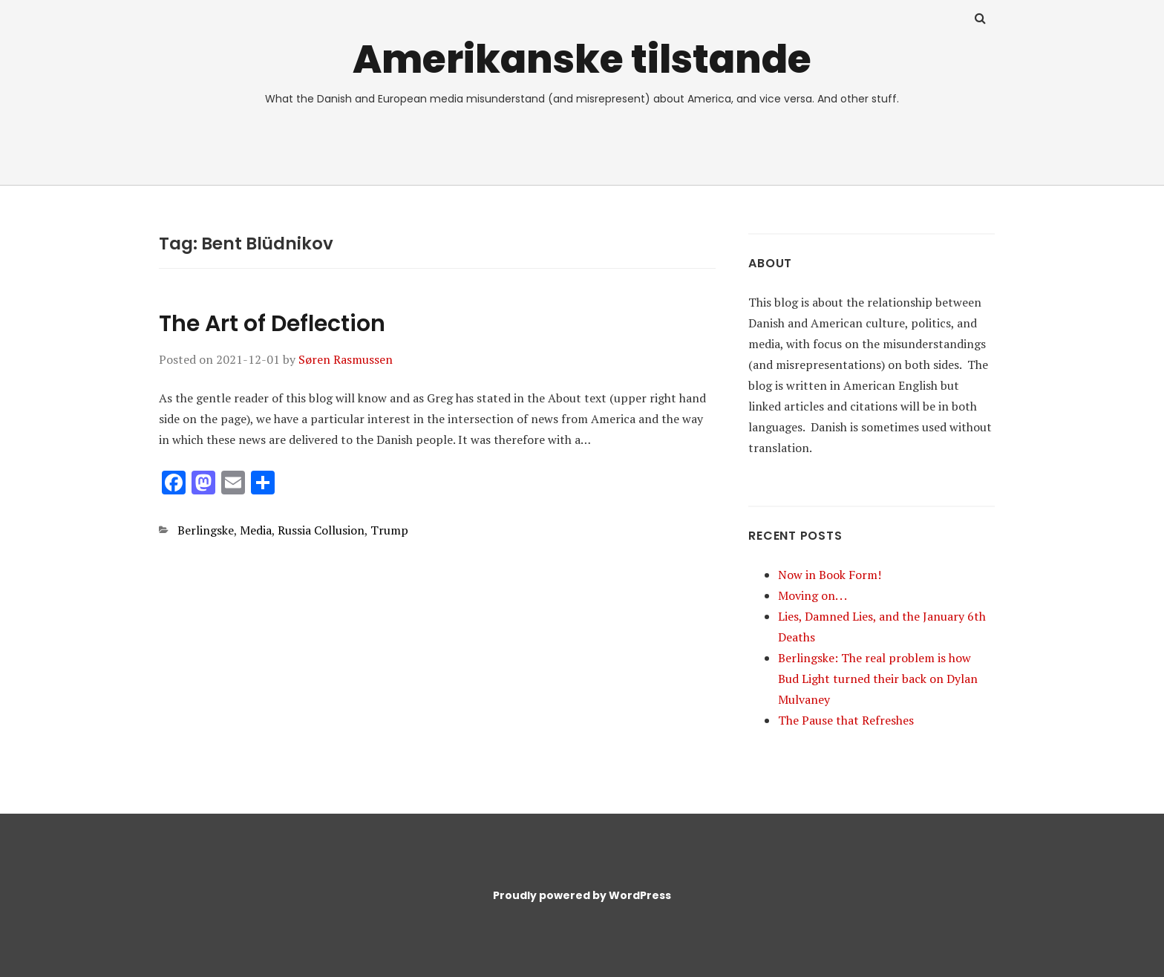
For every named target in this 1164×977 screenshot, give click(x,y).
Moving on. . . (812, 595)
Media (256, 530)
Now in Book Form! (829, 574)
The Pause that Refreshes (846, 720)
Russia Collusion (321, 530)
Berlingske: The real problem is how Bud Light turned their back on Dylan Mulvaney (878, 679)
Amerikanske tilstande (582, 59)
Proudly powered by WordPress (582, 895)
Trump (389, 530)
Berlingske (205, 530)
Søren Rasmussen (345, 359)
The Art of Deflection (272, 323)
